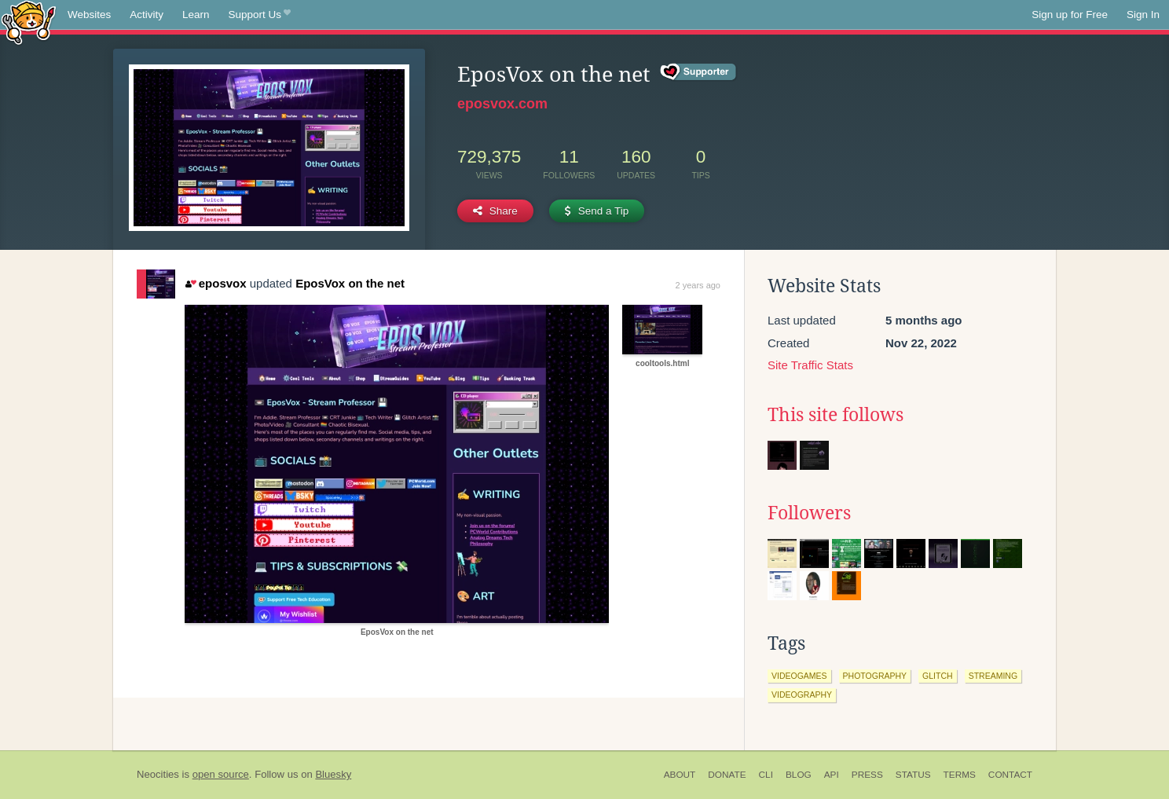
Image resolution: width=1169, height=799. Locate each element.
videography (801, 694)
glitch (937, 675)
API (831, 774)
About (680, 774)
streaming (993, 675)
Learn (196, 14)
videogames (799, 675)
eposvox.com (502, 104)
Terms (960, 774)
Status (913, 774)
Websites (89, 14)
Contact (1010, 774)
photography (875, 675)
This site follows (835, 415)
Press (867, 774)
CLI (766, 774)
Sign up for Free (1070, 14)
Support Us (260, 15)
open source (220, 774)
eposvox (215, 283)
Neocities (158, 774)
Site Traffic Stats (810, 365)
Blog (799, 774)
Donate (727, 774)
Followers (809, 513)
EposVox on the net (350, 283)
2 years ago (698, 285)
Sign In (1143, 14)
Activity (146, 14)
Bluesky (333, 774)
